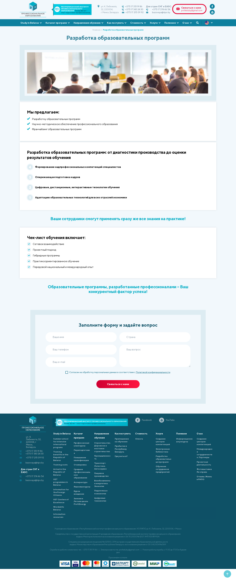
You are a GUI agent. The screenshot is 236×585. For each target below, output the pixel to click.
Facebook (147, 420)
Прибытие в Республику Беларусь (121, 449)
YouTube (170, 420)
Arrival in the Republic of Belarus (59, 472)
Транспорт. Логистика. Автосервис (100, 466)
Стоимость (136, 22)
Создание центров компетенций (163, 442)
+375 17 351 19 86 (133, 6)
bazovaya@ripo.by (161, 12)
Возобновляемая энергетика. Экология (102, 483)
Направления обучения (87, 22)
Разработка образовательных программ (163, 459)
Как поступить (115, 22)
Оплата (139, 439)
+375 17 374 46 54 (161, 9)
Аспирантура (80, 482)
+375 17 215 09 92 (135, 12)
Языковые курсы (82, 486)
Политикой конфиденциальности (153, 372)
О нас (185, 22)
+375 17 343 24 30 (134, 9)
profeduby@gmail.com (191, 10)
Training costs (60, 464)
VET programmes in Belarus (60, 482)
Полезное (170, 22)
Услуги (154, 22)
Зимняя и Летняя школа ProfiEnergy (81, 501)
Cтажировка (80, 464)
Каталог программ (56, 22)
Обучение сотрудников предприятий (163, 469)
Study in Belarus (29, 22)
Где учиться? (121, 456)
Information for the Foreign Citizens (61, 492)
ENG (209, 23)
